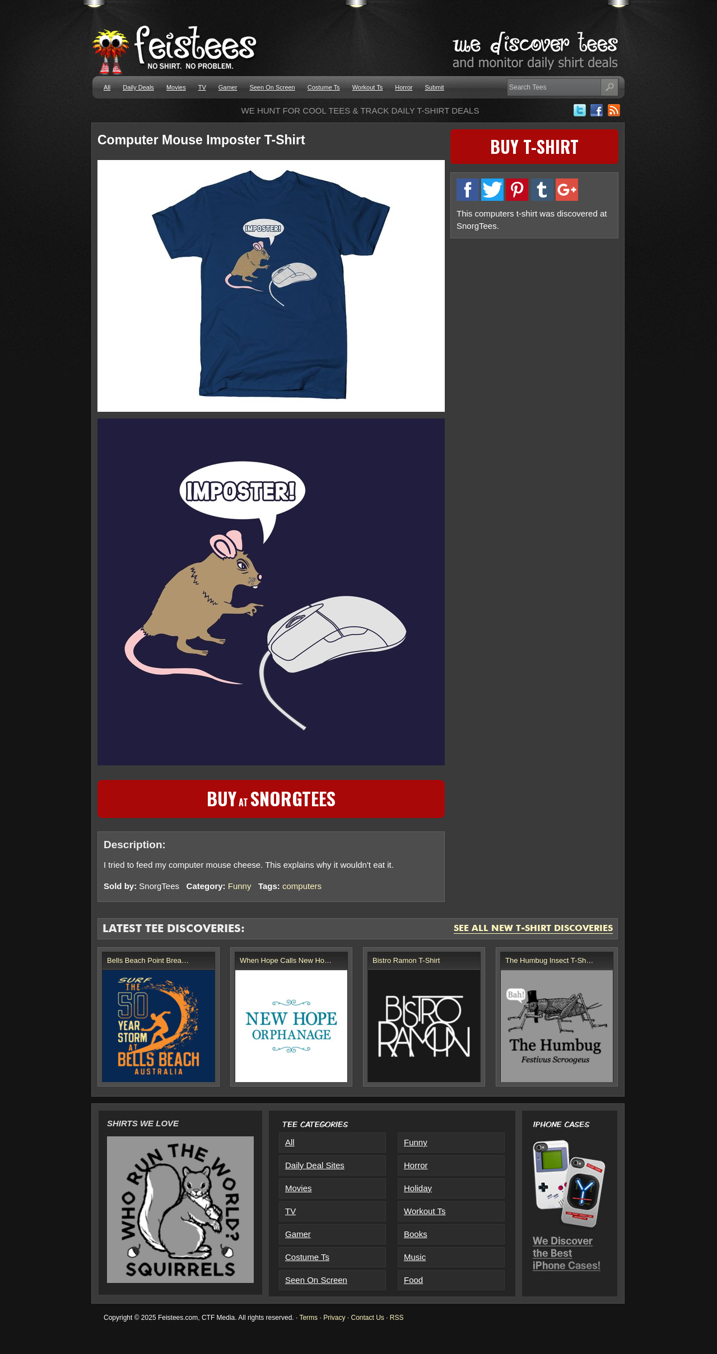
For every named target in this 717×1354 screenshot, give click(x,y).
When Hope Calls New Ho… (286, 960)
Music (415, 1257)
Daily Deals (138, 87)
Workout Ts (367, 87)
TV (202, 87)
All (107, 87)
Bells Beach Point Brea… (148, 960)
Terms (308, 1318)
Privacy (334, 1318)
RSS (397, 1318)
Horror (403, 87)
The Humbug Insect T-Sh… (549, 960)
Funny (240, 886)
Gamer (228, 87)
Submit (434, 87)
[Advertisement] (534, 323)
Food (413, 1280)
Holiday (418, 1188)
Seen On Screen (272, 87)
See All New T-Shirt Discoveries (533, 928)
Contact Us (367, 1318)
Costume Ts (324, 87)
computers (302, 886)
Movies (176, 87)
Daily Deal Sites (314, 1165)
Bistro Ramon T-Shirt (406, 960)
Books (415, 1234)
